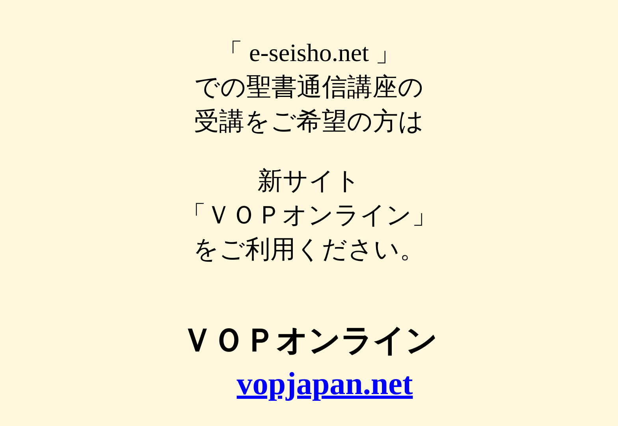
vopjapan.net (325, 383)
